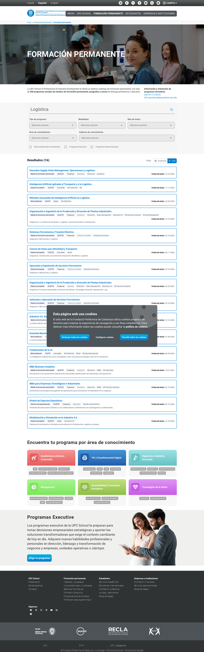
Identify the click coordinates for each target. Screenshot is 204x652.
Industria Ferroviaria (167, 469)
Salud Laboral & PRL (158, 499)
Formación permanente (43, 22)
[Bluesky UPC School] (120, 3)
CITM (81, 646)
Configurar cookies (105, 337)
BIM (35, 469)
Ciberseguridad (89, 469)
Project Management (54, 503)
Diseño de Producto (138, 469)
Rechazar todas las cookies (74, 337)
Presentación (34, 583)
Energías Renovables (102, 503)
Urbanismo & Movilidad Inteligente (60, 473)
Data (106, 469)
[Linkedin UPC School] (152, 3)
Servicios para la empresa (145, 586)
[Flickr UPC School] (158, 3)
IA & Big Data (115, 469)
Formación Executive (73, 593)
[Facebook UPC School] (127, 3)
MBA (42, 503)
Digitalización (64, 469)
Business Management (39, 499)
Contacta (32, 590)
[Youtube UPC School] (146, 3)
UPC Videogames (118, 646)
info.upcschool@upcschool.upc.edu (160, 97)
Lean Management (56, 499)
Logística (69, 499)
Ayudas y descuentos (108, 593)
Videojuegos (108, 473)
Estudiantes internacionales (111, 586)
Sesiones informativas (73, 590)
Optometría (144, 499)
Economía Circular (93, 499)
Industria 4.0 (152, 469)
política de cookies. (137, 326)
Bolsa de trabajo (106, 597)
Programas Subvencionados (76, 597)
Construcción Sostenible (47, 469)
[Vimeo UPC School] (139, 3)
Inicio (71, 13)
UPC (45, 646)
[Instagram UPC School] (133, 3)
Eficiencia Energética (110, 499)
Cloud (100, 469)
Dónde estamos (35, 586)
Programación (96, 473)
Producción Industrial (148, 473)
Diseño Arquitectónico (38, 473)
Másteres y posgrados (74, 583)
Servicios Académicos (109, 583)
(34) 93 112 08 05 (152, 94)
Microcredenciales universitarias (78, 586)
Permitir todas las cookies (134, 337)
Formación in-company (144, 583)
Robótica (162, 473)
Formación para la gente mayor (78, 601)
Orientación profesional (109, 590)
